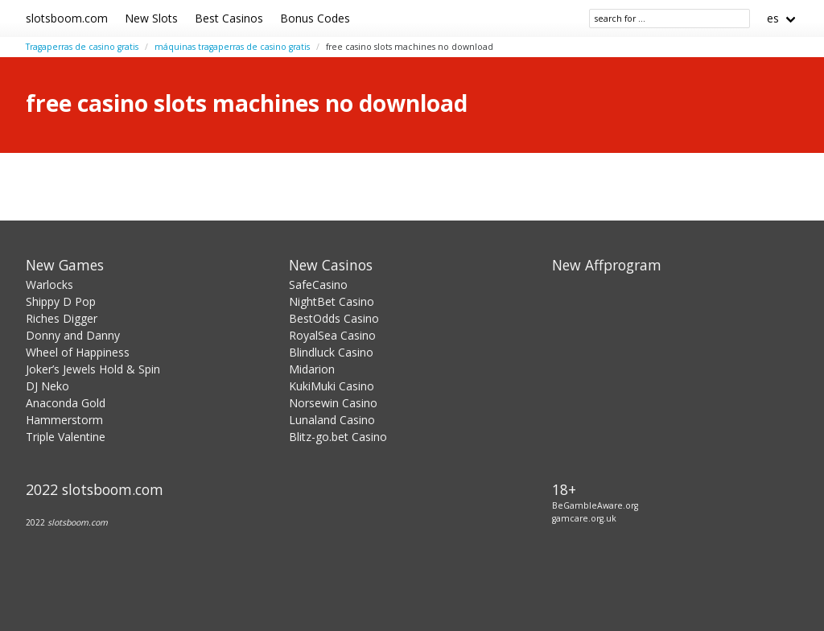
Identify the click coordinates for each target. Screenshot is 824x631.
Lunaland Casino (332, 419)
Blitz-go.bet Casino (338, 436)
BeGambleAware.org (595, 505)
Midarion (312, 369)
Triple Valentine (65, 436)
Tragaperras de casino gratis (82, 46)
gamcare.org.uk (584, 518)
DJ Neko (47, 386)
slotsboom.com (67, 18)
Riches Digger (61, 318)
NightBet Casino (331, 301)
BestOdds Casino (334, 318)
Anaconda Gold (65, 402)
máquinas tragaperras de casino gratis (232, 46)
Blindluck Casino (331, 352)
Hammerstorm (64, 419)
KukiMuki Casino (331, 386)
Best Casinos (229, 18)
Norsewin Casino (333, 402)
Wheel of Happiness (78, 352)
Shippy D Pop (61, 301)
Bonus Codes (315, 18)
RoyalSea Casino (332, 335)
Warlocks (49, 284)
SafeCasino (318, 284)
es (773, 18)
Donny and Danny (73, 335)
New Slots (151, 18)
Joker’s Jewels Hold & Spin (93, 369)
